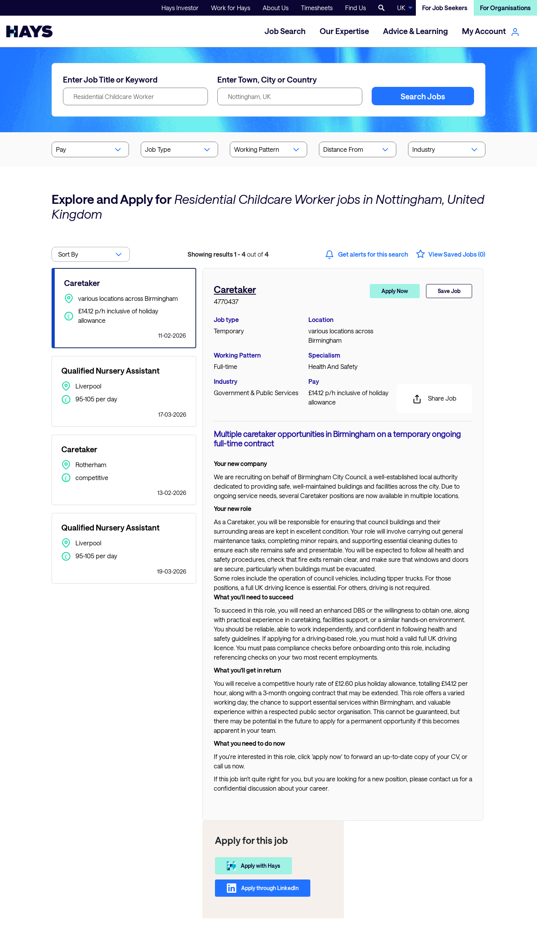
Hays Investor (180, 7)
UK (401, 7)
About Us (275, 7)
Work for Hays (230, 7)
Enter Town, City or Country (267, 79)
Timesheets (317, 7)
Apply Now (394, 291)
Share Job (434, 399)
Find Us (355, 7)
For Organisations (505, 7)
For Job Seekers (444, 7)
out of (228, 254)
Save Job (449, 291)
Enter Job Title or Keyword (110, 79)
